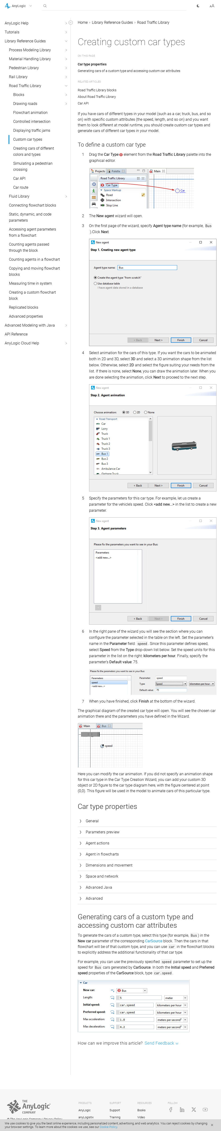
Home (83, 22)
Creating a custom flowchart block (32, 295)
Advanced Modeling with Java (30, 325)
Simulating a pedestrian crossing (33, 166)
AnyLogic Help (17, 23)
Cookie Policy (108, 1127)
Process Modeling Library (30, 50)
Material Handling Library (30, 59)
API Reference (16, 334)
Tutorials (12, 32)
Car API (19, 178)
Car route (20, 187)
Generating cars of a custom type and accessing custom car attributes (129, 71)
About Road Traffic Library (97, 97)
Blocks (18, 94)
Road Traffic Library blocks (97, 90)
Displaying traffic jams (31, 130)
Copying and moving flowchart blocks (34, 271)
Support (115, 1110)
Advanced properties (26, 316)
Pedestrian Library (24, 68)
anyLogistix (86, 1117)
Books (141, 1110)
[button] (24, 6)
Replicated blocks (23, 307)
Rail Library (18, 77)
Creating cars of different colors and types (33, 151)
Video (141, 1117)
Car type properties (92, 64)
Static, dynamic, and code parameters (30, 217)
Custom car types (27, 139)
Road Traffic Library (25, 86)
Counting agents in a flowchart (34, 259)
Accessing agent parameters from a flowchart (32, 232)
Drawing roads (25, 103)
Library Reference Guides (25, 41)
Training (115, 1117)
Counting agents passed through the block (29, 247)
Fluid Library (19, 196)
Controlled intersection (31, 121)
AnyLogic (84, 1110)
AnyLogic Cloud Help (22, 343)
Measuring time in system (30, 283)
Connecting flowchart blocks (32, 205)
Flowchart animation (30, 112)
